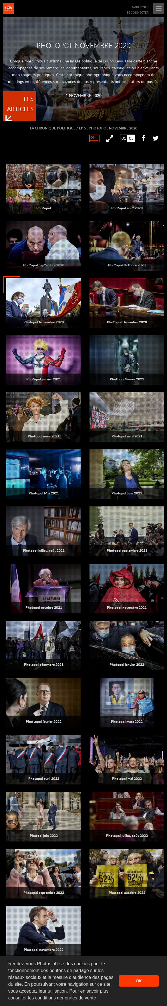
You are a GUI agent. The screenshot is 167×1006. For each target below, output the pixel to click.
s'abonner (140, 7)
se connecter (138, 13)
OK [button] (139, 981)
